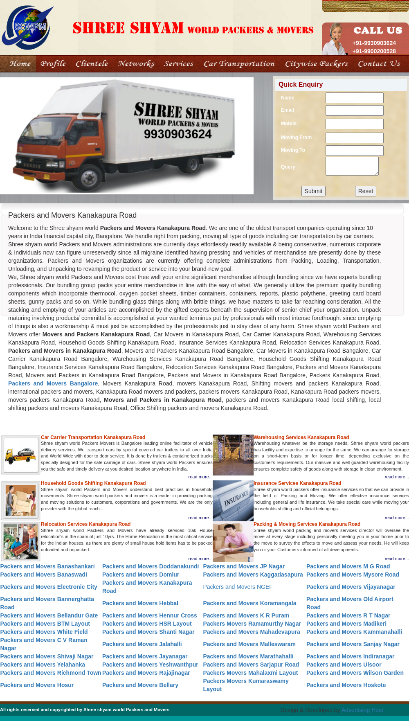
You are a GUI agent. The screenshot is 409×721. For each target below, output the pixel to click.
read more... (201, 476)
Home (342, 5)
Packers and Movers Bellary (140, 685)
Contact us (383, 5)
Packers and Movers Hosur (37, 685)
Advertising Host (362, 710)
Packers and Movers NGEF (237, 587)
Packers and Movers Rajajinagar (146, 672)
